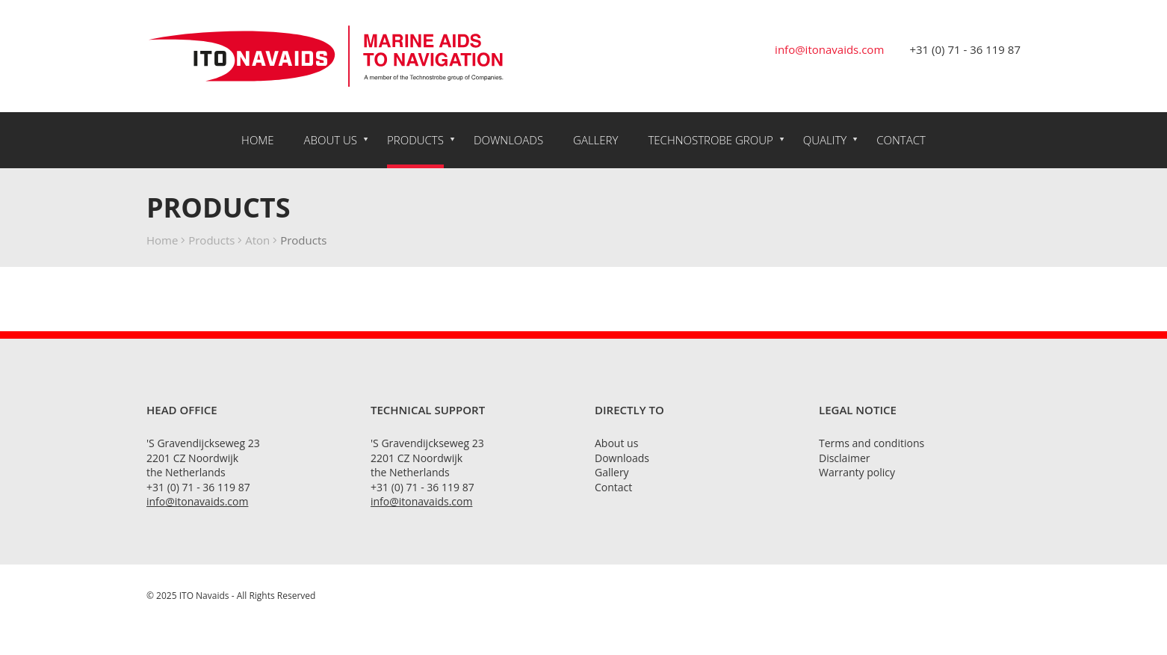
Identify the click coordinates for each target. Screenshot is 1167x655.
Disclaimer (844, 458)
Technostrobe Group (710, 139)
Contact (901, 139)
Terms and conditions (871, 443)
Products (415, 139)
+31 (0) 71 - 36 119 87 (965, 49)
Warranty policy (857, 472)
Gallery (595, 139)
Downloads (508, 139)
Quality (825, 139)
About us (330, 139)
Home (257, 139)
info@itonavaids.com (829, 49)
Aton (257, 240)
